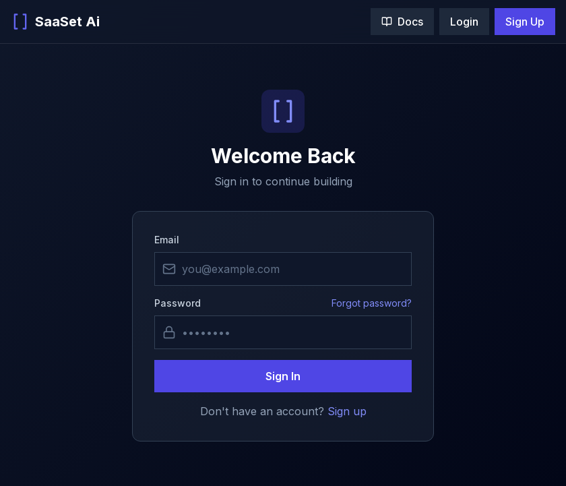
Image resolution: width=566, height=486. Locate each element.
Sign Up (524, 21)
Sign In (283, 376)
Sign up (347, 411)
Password (177, 303)
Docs (402, 21)
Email (166, 239)
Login (464, 21)
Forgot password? (372, 303)
